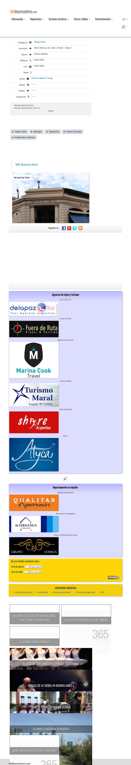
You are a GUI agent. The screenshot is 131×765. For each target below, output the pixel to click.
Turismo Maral (65, 381)
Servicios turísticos (59, 19)
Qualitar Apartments (65, 493)
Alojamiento (36, 19)
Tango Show (40, 42)
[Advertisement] (65, 257)
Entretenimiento (104, 19)
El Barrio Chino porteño (35, 642)
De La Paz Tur (65, 300)
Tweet (51, 111)
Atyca (65, 436)
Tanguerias (54, 131)
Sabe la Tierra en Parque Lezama (90, 665)
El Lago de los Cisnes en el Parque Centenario (90, 642)
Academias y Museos (25, 137)
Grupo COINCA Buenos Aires (65, 535)
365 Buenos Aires (26, 164)
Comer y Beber (82, 19)
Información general (23, 592)
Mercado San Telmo (22, 177)
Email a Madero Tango (42, 78)
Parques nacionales (62, 592)
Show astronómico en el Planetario (85, 687)
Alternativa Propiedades (65, 514)
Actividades (43, 592)
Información (18, 19)
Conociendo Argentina (65, 588)
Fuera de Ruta (65, 319)
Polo (103, 592)
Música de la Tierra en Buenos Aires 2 (51, 664)
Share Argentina (65, 409)
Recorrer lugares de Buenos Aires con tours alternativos (34, 618)
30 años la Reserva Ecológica (51, 687)
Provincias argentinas (85, 592)
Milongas (37, 131)
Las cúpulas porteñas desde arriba (86, 620)
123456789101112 (36, 567)
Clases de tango (73, 131)
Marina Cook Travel (65, 340)
